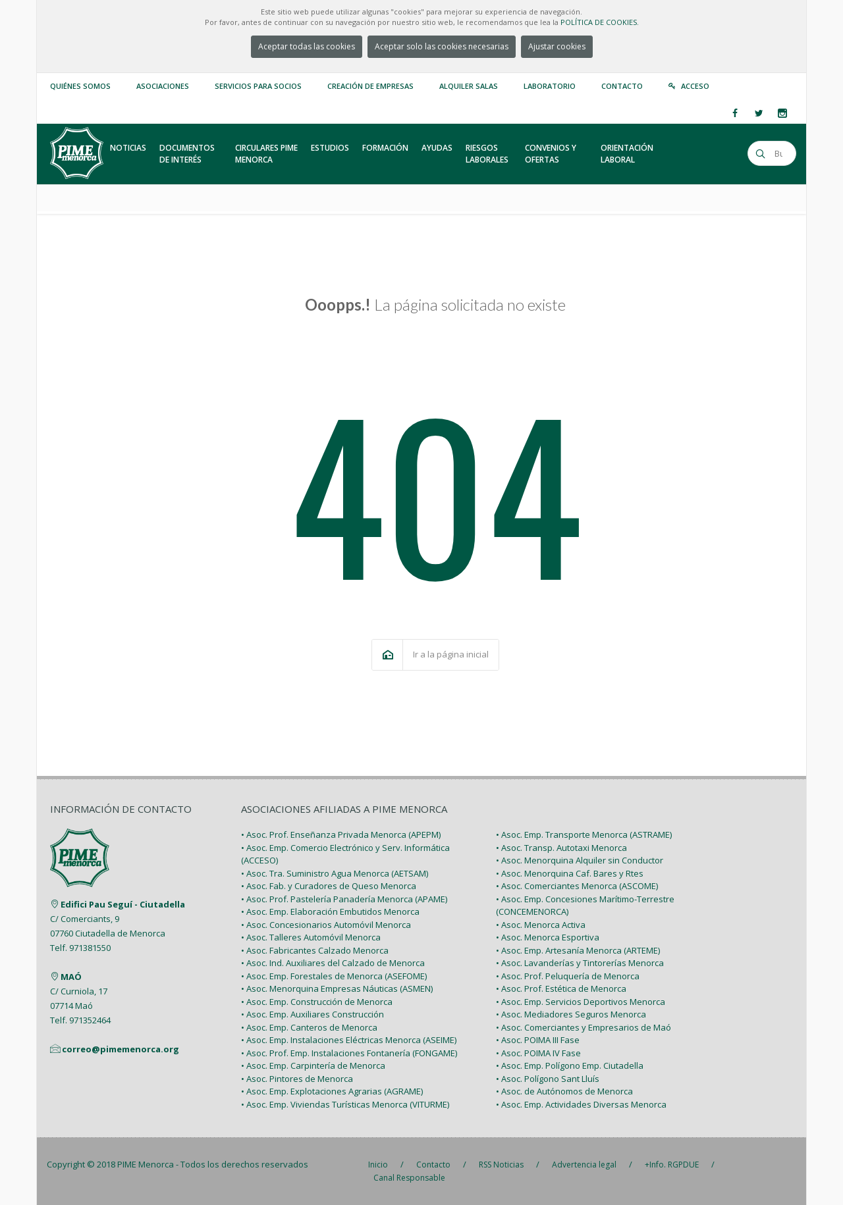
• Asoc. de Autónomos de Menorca (564, 1091)
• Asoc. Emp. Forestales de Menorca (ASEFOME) (334, 976)
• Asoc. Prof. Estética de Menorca (561, 988)
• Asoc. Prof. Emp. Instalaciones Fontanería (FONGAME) (349, 1053)
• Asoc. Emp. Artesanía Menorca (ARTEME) (578, 950)
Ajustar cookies (556, 46)
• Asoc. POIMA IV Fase (538, 1053)
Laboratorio (550, 86)
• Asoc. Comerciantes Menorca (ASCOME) (577, 886)
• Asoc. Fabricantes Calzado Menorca (315, 950)
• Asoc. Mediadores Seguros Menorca (571, 1014)
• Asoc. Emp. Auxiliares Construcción (312, 1014)
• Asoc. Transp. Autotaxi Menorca (561, 848)
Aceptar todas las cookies (306, 46)
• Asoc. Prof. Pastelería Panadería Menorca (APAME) (344, 899)
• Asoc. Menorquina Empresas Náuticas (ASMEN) (337, 988)
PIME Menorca (145, 1164)
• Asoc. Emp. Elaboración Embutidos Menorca (330, 911)
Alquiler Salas (468, 86)
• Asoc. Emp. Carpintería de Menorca (313, 1065)
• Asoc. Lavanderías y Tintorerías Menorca (580, 963)
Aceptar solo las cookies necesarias (441, 46)
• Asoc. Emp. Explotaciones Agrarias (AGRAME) (332, 1091)
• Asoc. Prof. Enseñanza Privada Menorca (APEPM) (341, 834)
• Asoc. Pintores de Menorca (297, 1079)
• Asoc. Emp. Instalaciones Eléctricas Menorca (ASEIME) (348, 1040)
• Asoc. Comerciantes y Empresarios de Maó (583, 1027)
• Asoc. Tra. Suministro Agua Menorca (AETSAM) (334, 873)
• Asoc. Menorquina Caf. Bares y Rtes (569, 873)
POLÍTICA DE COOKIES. (599, 22)
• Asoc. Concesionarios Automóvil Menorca (326, 925)
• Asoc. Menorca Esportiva (547, 937)
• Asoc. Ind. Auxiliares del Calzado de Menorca (333, 963)
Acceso (695, 86)
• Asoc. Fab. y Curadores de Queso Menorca (328, 886)
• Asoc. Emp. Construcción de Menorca (317, 1002)
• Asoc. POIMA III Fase (538, 1040)
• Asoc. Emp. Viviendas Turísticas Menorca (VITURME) (345, 1104)
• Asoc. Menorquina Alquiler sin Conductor (579, 860)
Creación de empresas (370, 86)
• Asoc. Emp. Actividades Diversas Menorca (581, 1104)
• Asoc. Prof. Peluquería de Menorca (567, 976)
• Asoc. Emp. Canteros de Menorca (309, 1027)
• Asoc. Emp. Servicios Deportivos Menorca (580, 1002)
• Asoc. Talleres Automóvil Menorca (311, 937)
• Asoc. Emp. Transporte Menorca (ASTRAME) (584, 834)
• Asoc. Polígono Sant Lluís (547, 1079)
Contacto (622, 86)
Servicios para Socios (258, 86)
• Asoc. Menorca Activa (540, 925)
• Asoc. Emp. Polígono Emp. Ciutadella (569, 1065)
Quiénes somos (80, 86)
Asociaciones (162, 86)
